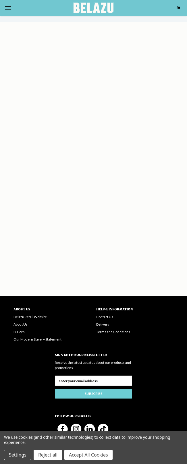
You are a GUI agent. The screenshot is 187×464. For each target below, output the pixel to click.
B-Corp (19, 332)
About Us (21, 324)
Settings (17, 455)
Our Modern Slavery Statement (37, 339)
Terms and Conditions (113, 332)
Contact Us (104, 317)
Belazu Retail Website (30, 317)
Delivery (102, 324)
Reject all (47, 455)
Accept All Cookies (88, 455)
